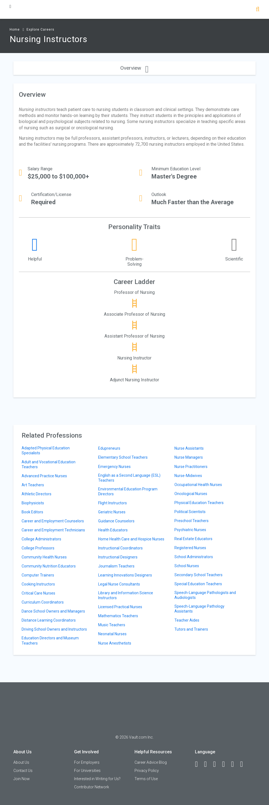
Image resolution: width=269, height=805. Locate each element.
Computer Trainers (38, 575)
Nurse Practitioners (190, 466)
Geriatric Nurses (111, 512)
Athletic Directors (36, 494)
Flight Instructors (112, 503)
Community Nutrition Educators (49, 566)
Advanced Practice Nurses (44, 476)
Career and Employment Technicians (53, 530)
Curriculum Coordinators (43, 602)
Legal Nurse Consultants (119, 584)
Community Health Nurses (44, 557)
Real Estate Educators (193, 539)
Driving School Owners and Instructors (54, 629)
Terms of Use (146, 779)
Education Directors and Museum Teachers (50, 640)
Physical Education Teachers (199, 502)
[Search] (257, 9)
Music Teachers (111, 625)
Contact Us (23, 770)
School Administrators (193, 557)
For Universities (87, 770)
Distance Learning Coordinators (49, 620)
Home (15, 29)
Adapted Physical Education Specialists (46, 450)
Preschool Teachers (191, 521)
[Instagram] (226, 764)
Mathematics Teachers (118, 616)
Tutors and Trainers (191, 629)
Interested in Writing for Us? (97, 779)
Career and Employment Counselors (53, 521)
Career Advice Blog (150, 762)
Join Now (21, 779)
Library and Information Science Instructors (125, 595)
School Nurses (186, 566)
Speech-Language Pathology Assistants (199, 608)
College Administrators (41, 539)
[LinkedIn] (208, 764)
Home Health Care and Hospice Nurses (131, 539)
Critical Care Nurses (38, 593)
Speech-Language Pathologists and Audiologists (205, 595)
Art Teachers (33, 485)
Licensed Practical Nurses (120, 607)
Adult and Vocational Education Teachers (48, 464)
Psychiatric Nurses (190, 530)
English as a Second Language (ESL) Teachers (129, 477)
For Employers (87, 762)
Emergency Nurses (114, 466)
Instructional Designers (118, 557)
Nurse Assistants (189, 448)
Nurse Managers (188, 457)
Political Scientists (190, 512)
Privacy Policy (146, 770)
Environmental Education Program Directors (127, 491)
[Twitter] (217, 764)
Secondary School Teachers (198, 575)
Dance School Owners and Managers (53, 611)
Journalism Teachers (116, 566)
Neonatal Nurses (112, 634)
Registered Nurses (190, 548)
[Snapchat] (244, 764)
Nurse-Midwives (188, 475)
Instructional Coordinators (120, 548)
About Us (21, 762)
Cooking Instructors (38, 584)
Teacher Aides (186, 620)
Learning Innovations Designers (125, 575)
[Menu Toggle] (10, 6)
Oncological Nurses (190, 493)
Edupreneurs (109, 448)
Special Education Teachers (198, 584)
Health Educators (113, 530)
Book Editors (32, 512)
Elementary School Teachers (123, 457)
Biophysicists (33, 503)
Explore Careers (40, 29)
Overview (134, 68)
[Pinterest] (235, 764)
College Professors (38, 548)
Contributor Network (91, 787)
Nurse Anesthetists (114, 643)
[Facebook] (199, 764)
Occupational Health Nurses (198, 484)
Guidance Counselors (116, 521)
